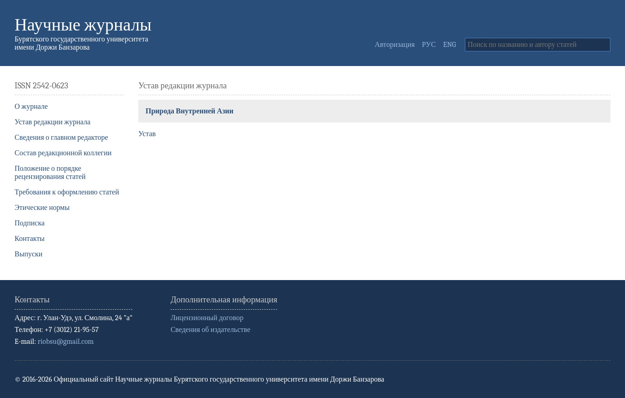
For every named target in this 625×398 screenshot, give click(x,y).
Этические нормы (42, 208)
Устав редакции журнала (53, 122)
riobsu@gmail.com (66, 341)
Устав (147, 134)
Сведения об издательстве (210, 330)
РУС (429, 45)
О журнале (31, 106)
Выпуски (28, 254)
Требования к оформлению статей (67, 192)
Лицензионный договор (207, 318)
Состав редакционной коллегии (63, 153)
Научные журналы (83, 25)
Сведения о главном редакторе (61, 137)
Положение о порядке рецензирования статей (50, 172)
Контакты (30, 239)
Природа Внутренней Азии (189, 111)
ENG (449, 45)
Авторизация (395, 45)
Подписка (30, 223)
